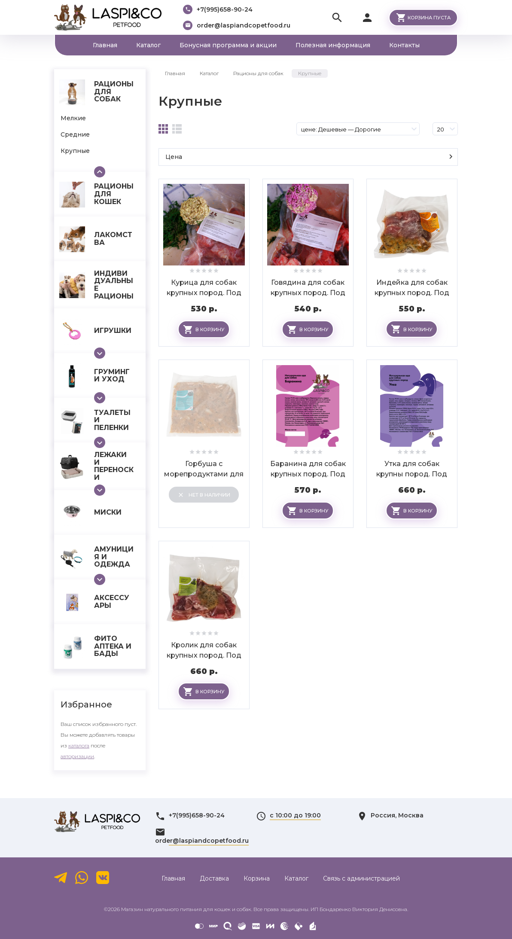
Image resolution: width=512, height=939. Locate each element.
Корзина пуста (429, 18)
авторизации (77, 756)
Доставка (214, 878)
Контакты (404, 45)
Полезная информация (333, 45)
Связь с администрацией (361, 878)
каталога (78, 745)
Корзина (257, 878)
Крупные (190, 101)
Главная (105, 45)
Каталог (148, 45)
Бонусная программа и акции (228, 45)
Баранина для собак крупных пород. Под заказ (308, 474)
